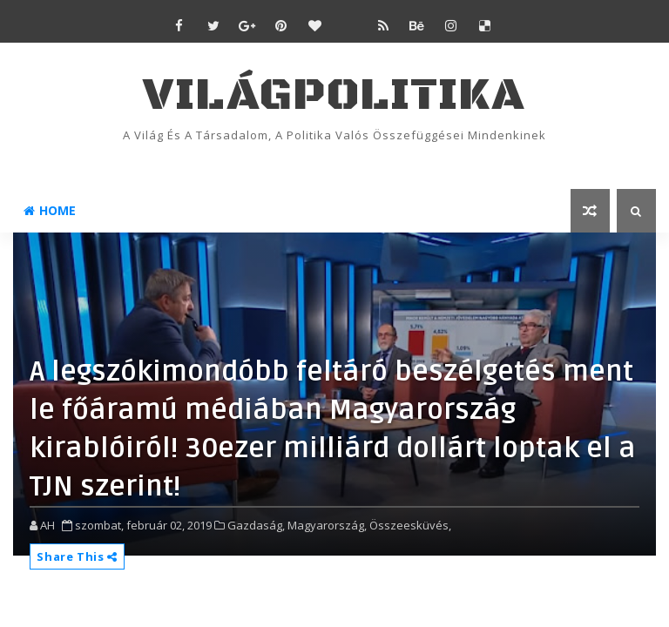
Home (50, 210)
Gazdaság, (256, 525)
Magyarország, (327, 525)
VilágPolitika (334, 95)
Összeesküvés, (410, 525)
